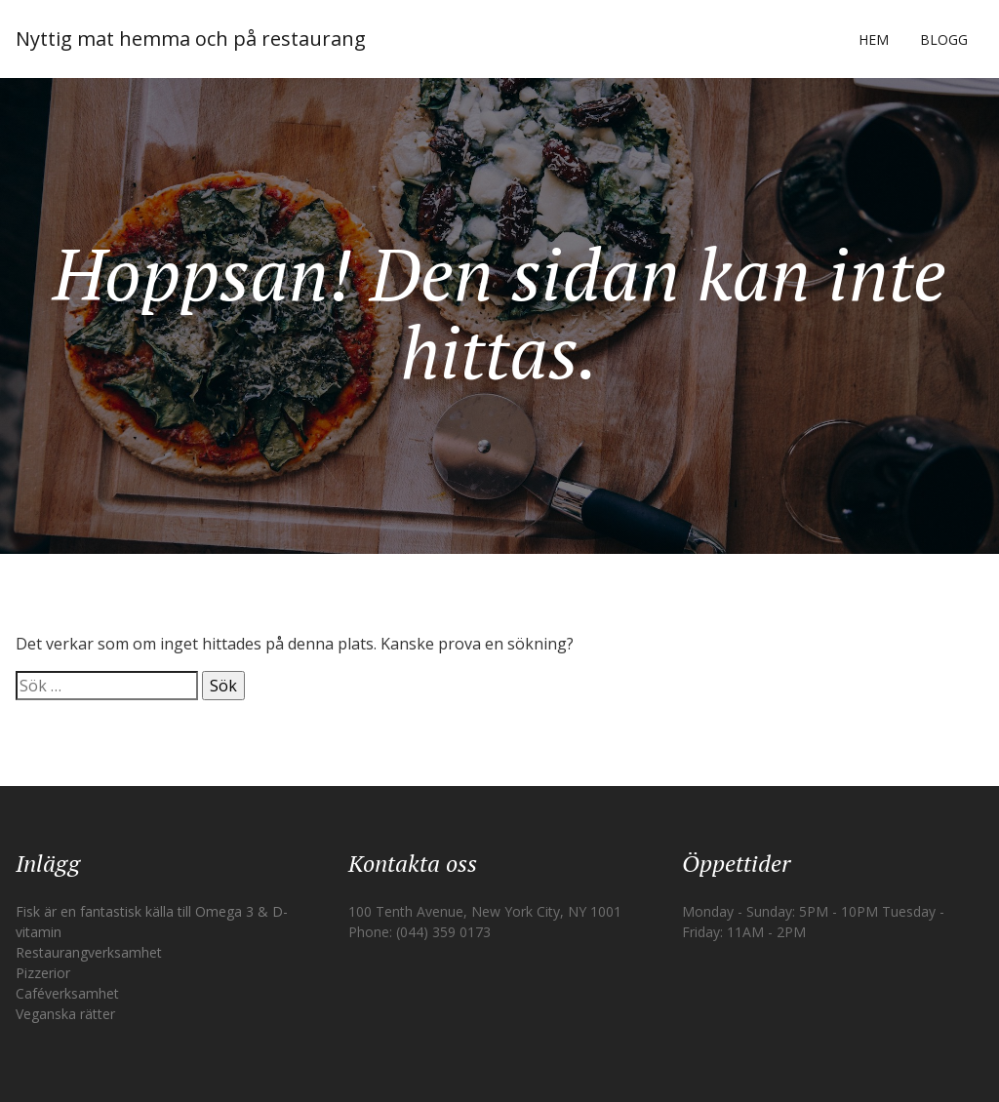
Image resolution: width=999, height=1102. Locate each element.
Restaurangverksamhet (89, 952)
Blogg (944, 39)
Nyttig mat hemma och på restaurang (191, 38)
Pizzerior (43, 973)
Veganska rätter (65, 1013)
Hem (874, 39)
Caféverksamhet (67, 993)
